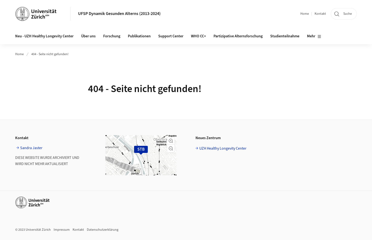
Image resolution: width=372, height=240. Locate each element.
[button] (171, 141)
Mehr (314, 36)
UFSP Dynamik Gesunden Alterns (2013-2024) (119, 14)
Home (304, 13)
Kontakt (320, 13)
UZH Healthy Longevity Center (222, 148)
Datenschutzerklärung (102, 229)
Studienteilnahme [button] (284, 36)
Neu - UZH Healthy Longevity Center (44, 36)
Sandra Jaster (31, 148)
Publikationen (139, 36)
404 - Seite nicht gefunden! (50, 54)
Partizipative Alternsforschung (238, 36)
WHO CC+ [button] (198, 36)
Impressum (62, 229)
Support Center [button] (170, 36)
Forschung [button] (111, 36)
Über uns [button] (88, 36)
